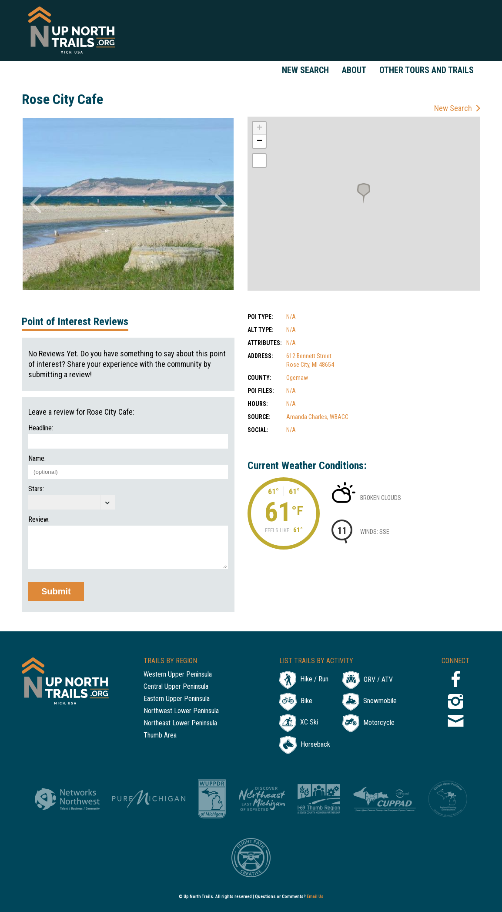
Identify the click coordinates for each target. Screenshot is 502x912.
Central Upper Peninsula (176, 687)
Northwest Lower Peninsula (181, 711)
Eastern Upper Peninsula (177, 699)
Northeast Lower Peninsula (180, 723)
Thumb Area (160, 735)
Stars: (36, 489)
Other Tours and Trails (426, 70)
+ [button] (259, 128)
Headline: (40, 428)
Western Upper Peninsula (178, 674)
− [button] (259, 141)
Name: (37, 458)
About (354, 70)
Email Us (315, 896)
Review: (39, 519)
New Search (305, 70)
